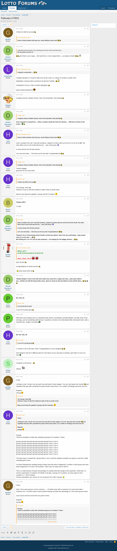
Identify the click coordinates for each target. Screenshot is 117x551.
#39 (88, 481)
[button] (27, 8)
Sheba (4, 21)
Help (106, 542)
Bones (8, 209)
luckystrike (8, 76)
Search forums (13, 11)
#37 (88, 376)
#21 (88, 28)
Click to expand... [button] (53, 522)
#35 (88, 331)
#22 (88, 46)
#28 (88, 175)
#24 (88, 94)
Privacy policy (100, 542)
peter (8, 305)
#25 (88, 111)
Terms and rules (89, 542)
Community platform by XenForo (58, 545)
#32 (88, 275)
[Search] (111, 8)
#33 (88, 294)
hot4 (8, 141)
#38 (88, 411)
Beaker (8, 254)
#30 (88, 215)
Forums (12, 8)
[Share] (85, 29)
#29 (88, 198)
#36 (88, 359)
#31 (88, 244)
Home (5, 8)
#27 (88, 158)
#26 (88, 130)
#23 (88, 65)
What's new (22, 8)
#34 (88, 314)
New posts (4, 11)
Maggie (8, 105)
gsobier (8, 39)
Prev (4, 24)
